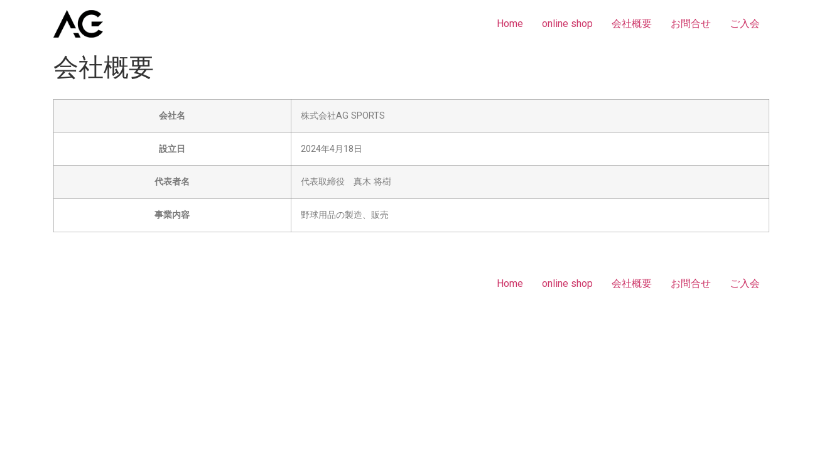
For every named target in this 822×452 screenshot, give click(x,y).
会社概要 (632, 24)
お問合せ (691, 24)
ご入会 (745, 24)
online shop (567, 24)
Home (510, 24)
